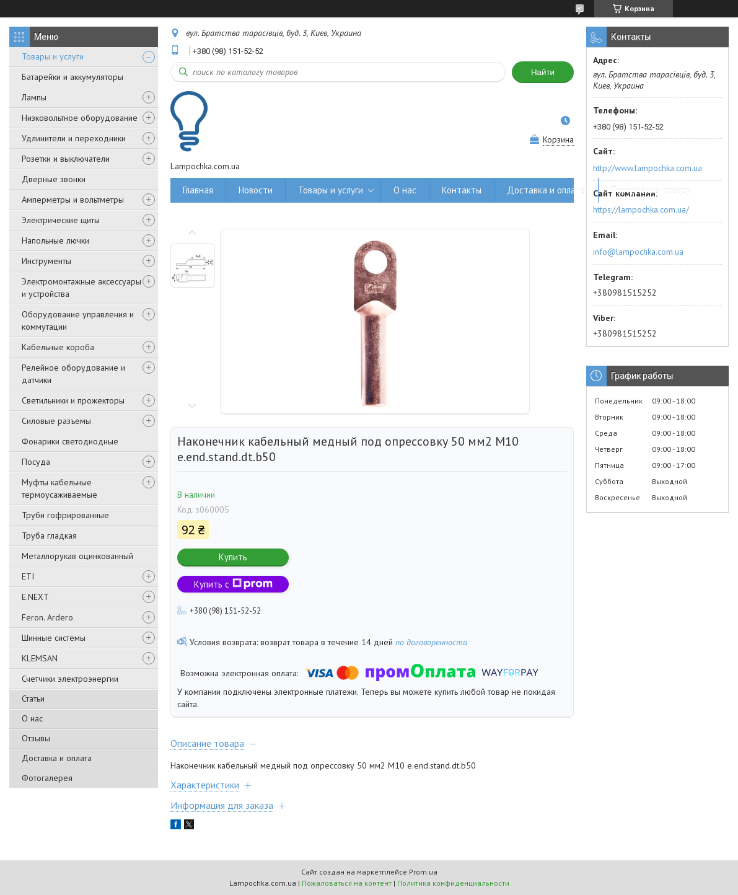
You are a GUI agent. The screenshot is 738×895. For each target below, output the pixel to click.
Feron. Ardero (47, 617)
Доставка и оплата (57, 758)
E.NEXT (35, 596)
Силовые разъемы (56, 420)
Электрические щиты (61, 220)
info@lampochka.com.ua (638, 251)
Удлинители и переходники (74, 138)
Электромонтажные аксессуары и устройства (81, 287)
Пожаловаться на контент (347, 883)
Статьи (33, 698)
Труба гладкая (49, 535)
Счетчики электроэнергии (70, 678)
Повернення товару (651, 190)
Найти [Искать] (543, 72)
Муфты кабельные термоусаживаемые (59, 488)
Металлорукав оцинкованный (77, 556)
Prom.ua (423, 871)
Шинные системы (54, 637)
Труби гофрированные (65, 515)
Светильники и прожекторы (73, 400)
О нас (32, 718)
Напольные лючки (55, 240)
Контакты (461, 190)
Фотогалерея (47, 777)
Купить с (233, 584)
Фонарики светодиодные (70, 441)
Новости (256, 190)
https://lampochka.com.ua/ (641, 209)
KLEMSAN (40, 658)
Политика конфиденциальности (453, 883)
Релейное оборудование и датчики (73, 374)
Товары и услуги (53, 56)
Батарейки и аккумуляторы (72, 76)
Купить (233, 557)
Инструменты (46, 261)
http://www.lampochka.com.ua (647, 168)
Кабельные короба (58, 347)
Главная (198, 190)
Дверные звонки (54, 179)
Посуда (36, 461)
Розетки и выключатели (66, 158)
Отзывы (36, 738)
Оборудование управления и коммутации (78, 320)
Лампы (34, 97)
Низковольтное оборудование (80, 117)
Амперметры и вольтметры (73, 199)
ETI (28, 576)
